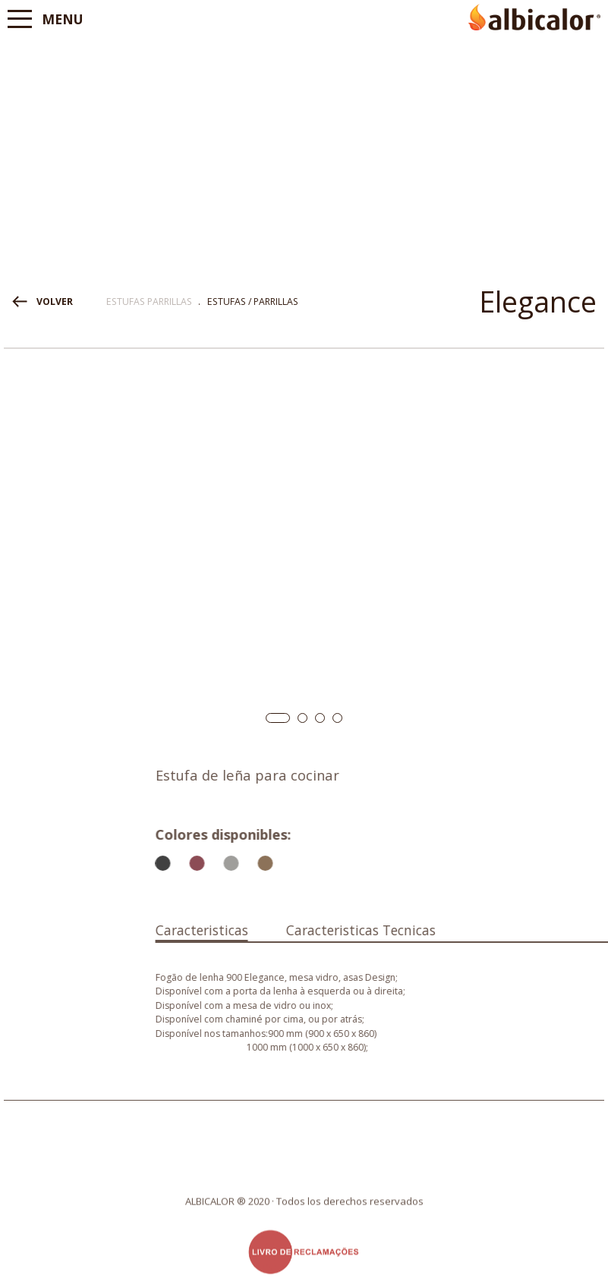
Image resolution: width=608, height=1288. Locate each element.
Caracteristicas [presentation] (323, 930)
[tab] (323, 927)
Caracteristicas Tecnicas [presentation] (482, 930)
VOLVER (54, 302)
